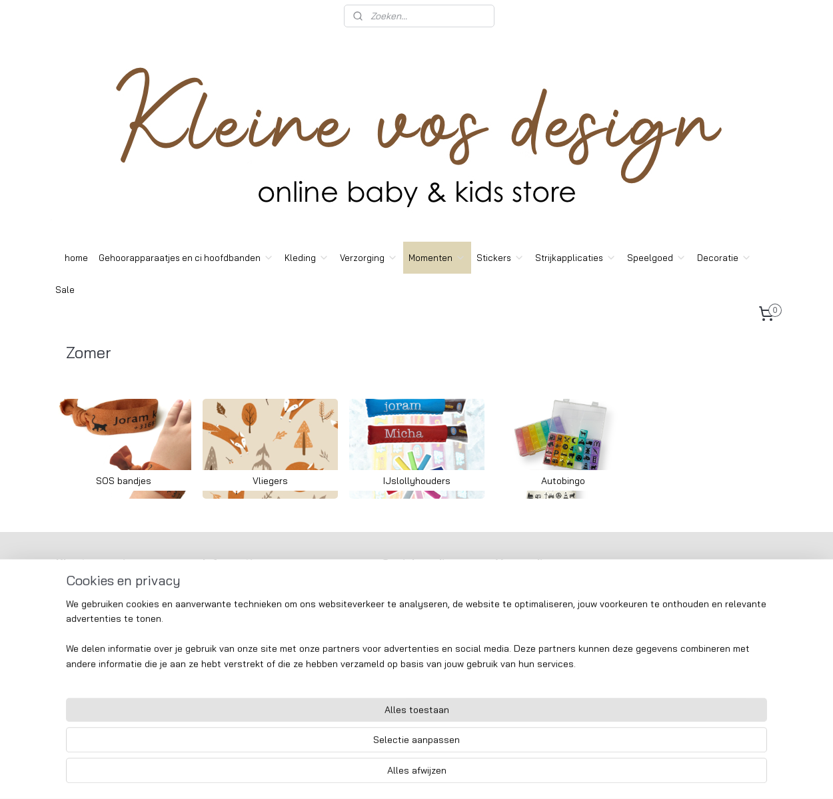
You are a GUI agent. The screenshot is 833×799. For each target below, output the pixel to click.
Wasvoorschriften (94, 633)
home (76, 257)
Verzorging (369, 257)
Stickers (500, 257)
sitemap (366, 774)
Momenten (437, 257)
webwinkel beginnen (436, 774)
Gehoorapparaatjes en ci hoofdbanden (186, 257)
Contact (75, 618)
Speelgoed (656, 257)
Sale (65, 289)
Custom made (86, 648)
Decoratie (724, 257)
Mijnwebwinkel (542, 774)
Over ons (76, 588)
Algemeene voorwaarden (109, 603)
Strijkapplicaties (575, 257)
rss (391, 774)
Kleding (307, 257)
